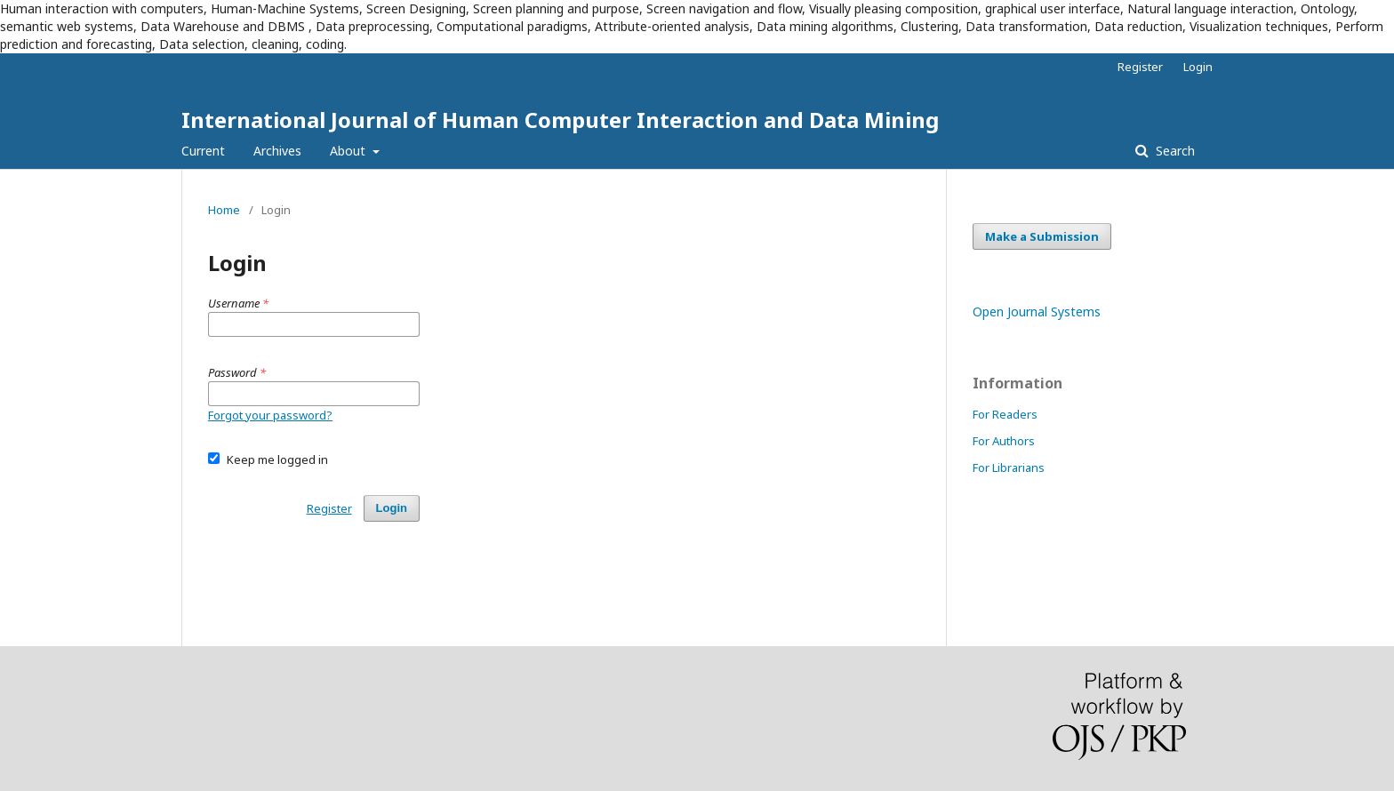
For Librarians (1009, 467)
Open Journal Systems (1037, 311)
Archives (277, 150)
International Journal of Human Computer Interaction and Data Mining (560, 119)
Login (1198, 67)
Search (1173, 150)
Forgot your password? (270, 415)
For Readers (1005, 414)
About (349, 150)
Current (203, 150)
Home (224, 210)
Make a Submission (1042, 236)
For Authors (1004, 441)
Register (1140, 67)
